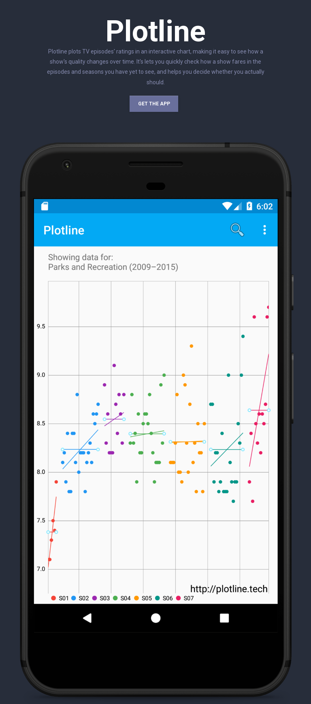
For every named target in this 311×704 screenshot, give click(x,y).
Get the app (154, 104)
